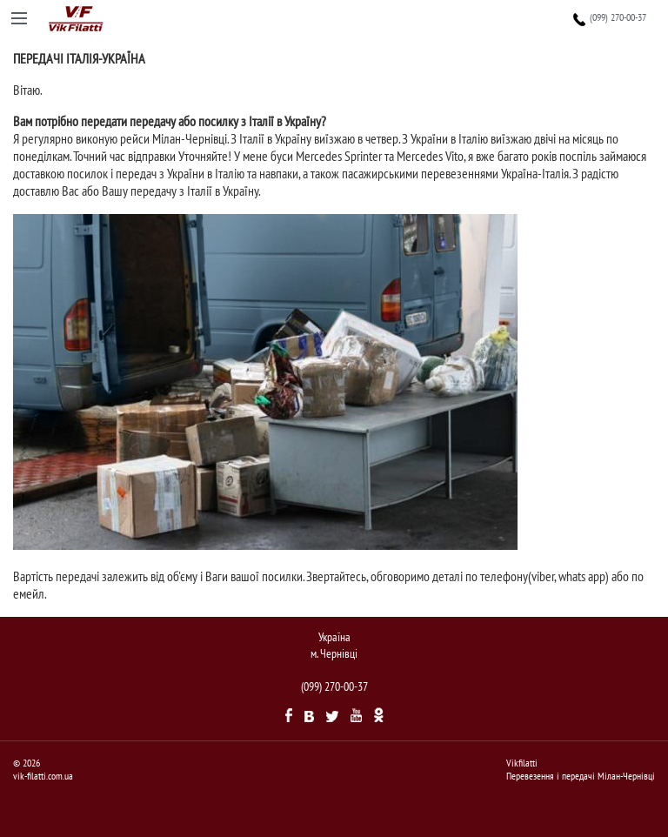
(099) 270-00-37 (619, 17)
